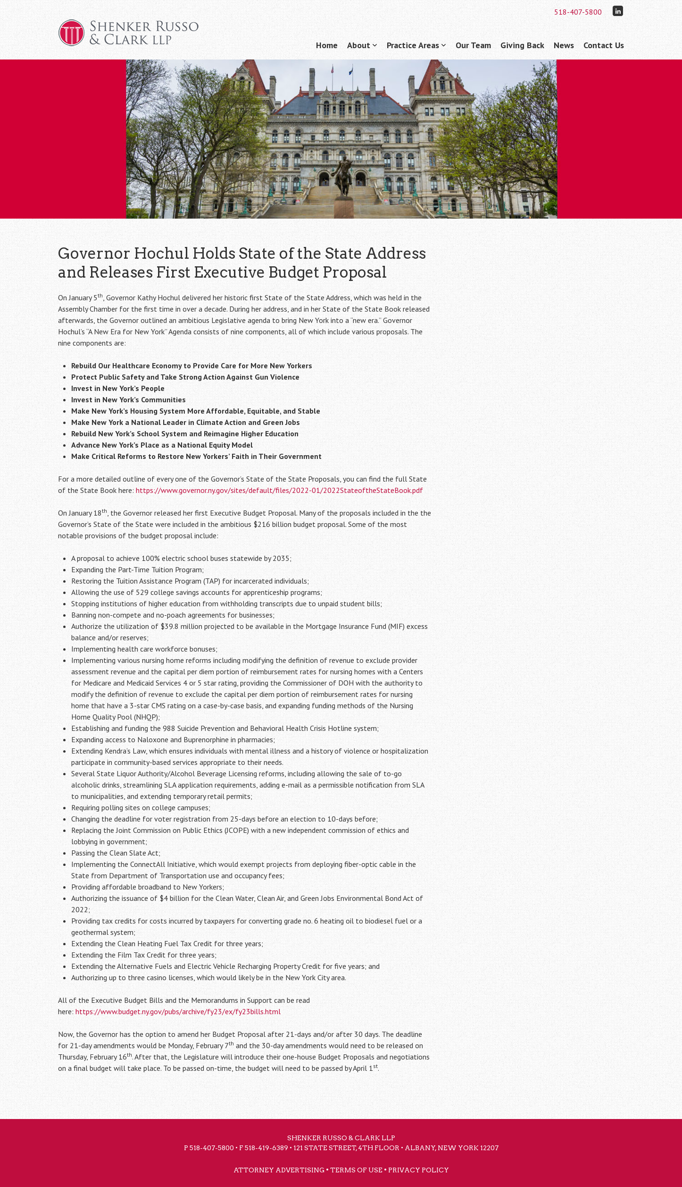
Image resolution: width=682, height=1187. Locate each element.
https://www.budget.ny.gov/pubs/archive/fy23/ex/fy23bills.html (178, 1011)
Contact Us (603, 45)
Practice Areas (413, 45)
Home (327, 45)
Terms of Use (356, 1170)
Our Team (473, 45)
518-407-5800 (578, 12)
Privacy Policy (418, 1170)
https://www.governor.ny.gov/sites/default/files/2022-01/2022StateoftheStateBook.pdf (279, 490)
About (358, 45)
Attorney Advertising (278, 1170)
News (564, 45)
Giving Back (522, 45)
